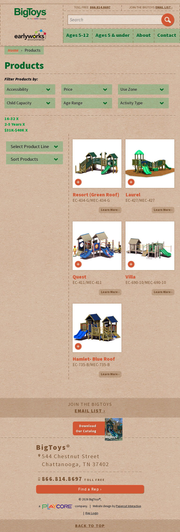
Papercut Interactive (128, 506)
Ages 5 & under (113, 35)
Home (13, 50)
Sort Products (24, 159)
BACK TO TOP (90, 525)
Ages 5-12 (77, 35)
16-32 (11, 118)
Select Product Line (30, 146)
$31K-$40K (16, 130)
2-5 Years (14, 124)
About (143, 35)
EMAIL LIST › (164, 7)
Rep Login (91, 513)
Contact (166, 35)
